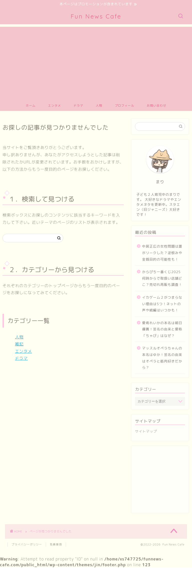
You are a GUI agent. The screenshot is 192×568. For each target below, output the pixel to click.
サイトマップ (146, 431)
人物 (99, 106)
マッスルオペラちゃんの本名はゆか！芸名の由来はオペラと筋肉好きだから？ (162, 358)
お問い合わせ (156, 106)
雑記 (19, 344)
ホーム (31, 106)
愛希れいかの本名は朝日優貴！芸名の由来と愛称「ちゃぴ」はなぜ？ (162, 329)
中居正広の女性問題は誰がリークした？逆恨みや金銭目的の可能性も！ (162, 253)
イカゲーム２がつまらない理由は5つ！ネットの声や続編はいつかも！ (162, 304)
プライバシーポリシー (27, 545)
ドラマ (78, 106)
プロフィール (124, 106)
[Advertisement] (96, 62)
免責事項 (56, 545)
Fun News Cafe (95, 17)
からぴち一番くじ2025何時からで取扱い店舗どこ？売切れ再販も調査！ (162, 278)
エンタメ (54, 106)
